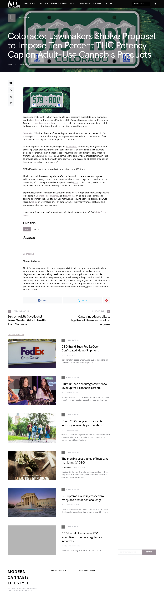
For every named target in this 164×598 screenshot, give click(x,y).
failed (75, 182)
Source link (28, 253)
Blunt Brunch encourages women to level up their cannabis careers (84, 386)
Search (149, 552)
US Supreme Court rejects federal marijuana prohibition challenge (83, 498)
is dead (35, 120)
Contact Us (140, 4)
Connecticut (42, 195)
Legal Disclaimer (86, 570)
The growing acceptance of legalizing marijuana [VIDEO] (84, 460)
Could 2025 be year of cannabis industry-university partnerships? (82, 423)
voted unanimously (43, 123)
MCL (65, 546)
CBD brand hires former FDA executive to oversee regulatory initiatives (81, 537)
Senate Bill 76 (29, 133)
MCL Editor (67, 467)
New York (68, 195)
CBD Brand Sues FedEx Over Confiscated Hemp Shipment (80, 348)
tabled (34, 201)
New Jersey (54, 195)
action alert (71, 146)
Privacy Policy (58, 570)
